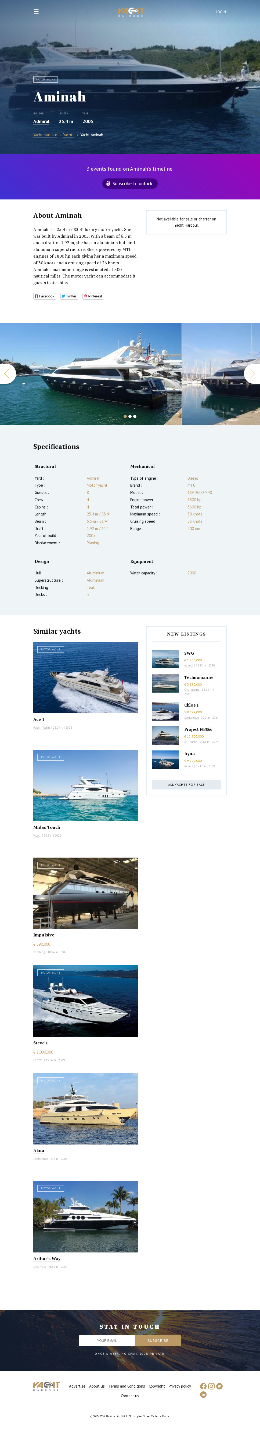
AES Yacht (190, 742)
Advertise (77, 1386)
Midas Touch (46, 827)
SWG (189, 653)
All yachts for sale (186, 784)
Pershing (39, 952)
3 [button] (134, 416)
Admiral (41, 121)
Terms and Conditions (127, 1386)
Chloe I (191, 705)
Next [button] (252, 374)
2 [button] (130, 416)
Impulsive (43, 935)
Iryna (189, 753)
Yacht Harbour (131, 13)
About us (97, 1386)
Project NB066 (198, 729)
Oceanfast (39, 1267)
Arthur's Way (46, 1258)
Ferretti (38, 1060)
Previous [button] (8, 374)
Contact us (130, 1395)
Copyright (157, 1386)
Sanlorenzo (40, 1159)
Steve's (40, 1043)
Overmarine (192, 690)
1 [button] (125, 416)
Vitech (37, 835)
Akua (38, 1150)
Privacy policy (180, 1386)
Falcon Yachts (41, 727)
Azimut (188, 665)
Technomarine (199, 677)
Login (221, 12)
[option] (91, 374)
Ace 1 (38, 719)
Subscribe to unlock (132, 183)
